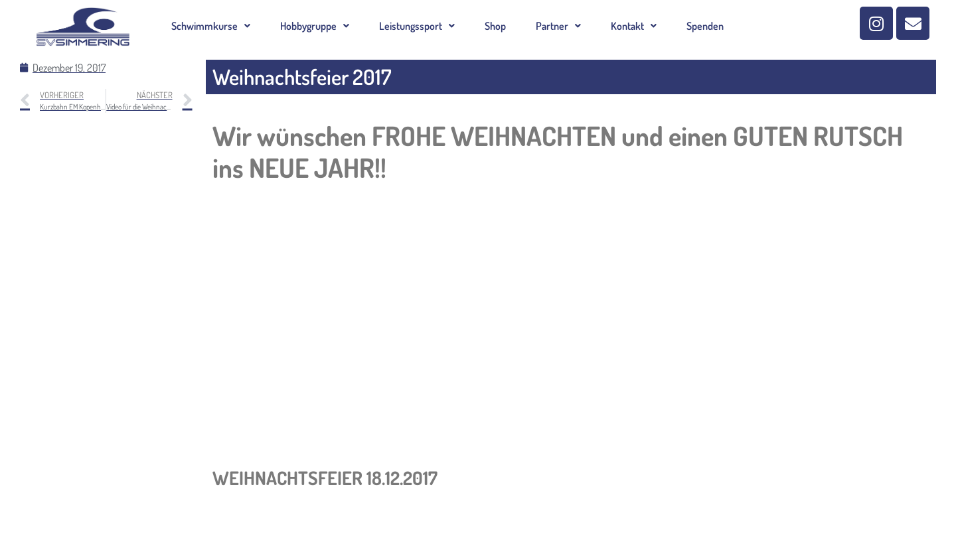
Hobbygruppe (314, 26)
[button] (210, 26)
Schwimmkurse (210, 26)
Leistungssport (417, 26)
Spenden (705, 26)
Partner (558, 26)
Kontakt (634, 26)
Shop (495, 26)
